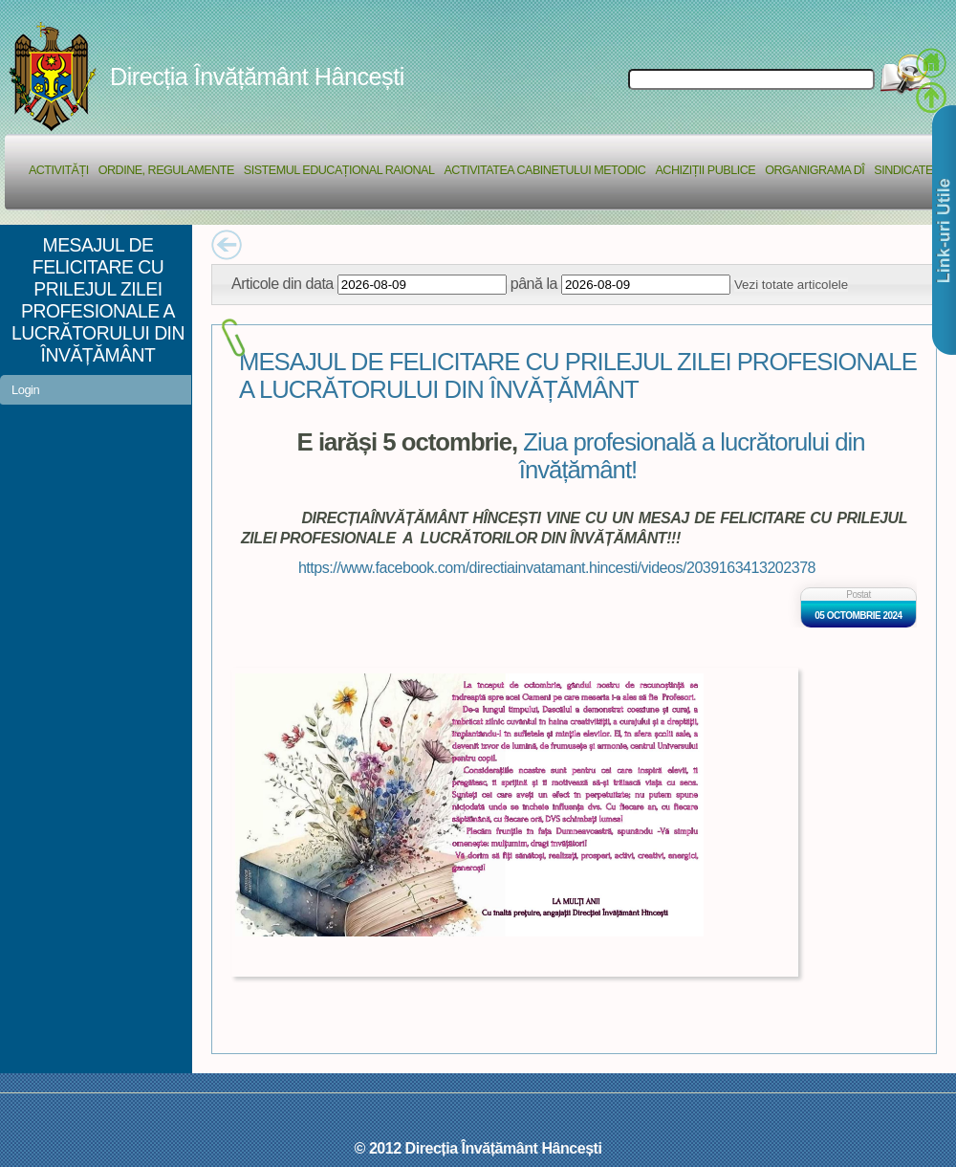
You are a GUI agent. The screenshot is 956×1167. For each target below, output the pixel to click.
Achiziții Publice (705, 170)
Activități (59, 170)
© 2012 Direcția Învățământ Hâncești (478, 1147)
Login (25, 390)
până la (534, 283)
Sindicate (903, 170)
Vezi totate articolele (791, 284)
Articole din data (282, 283)
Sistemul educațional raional (339, 170)
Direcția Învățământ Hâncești (257, 76)
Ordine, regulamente (166, 170)
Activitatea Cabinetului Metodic (544, 170)
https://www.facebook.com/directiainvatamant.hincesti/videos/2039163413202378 (556, 567)
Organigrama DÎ (814, 170)
